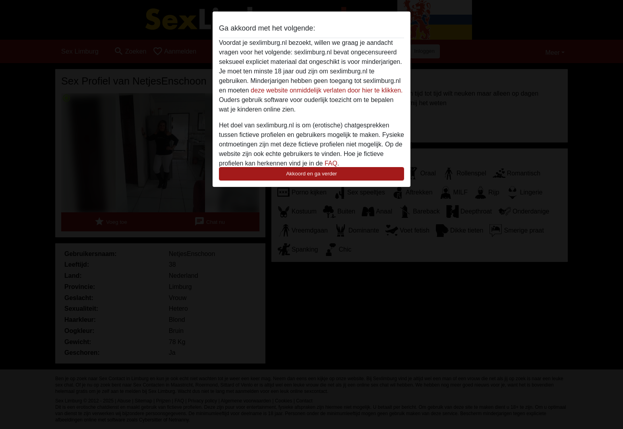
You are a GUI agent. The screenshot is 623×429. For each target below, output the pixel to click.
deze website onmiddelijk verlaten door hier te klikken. (326, 90)
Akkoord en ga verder (311, 174)
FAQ (331, 163)
